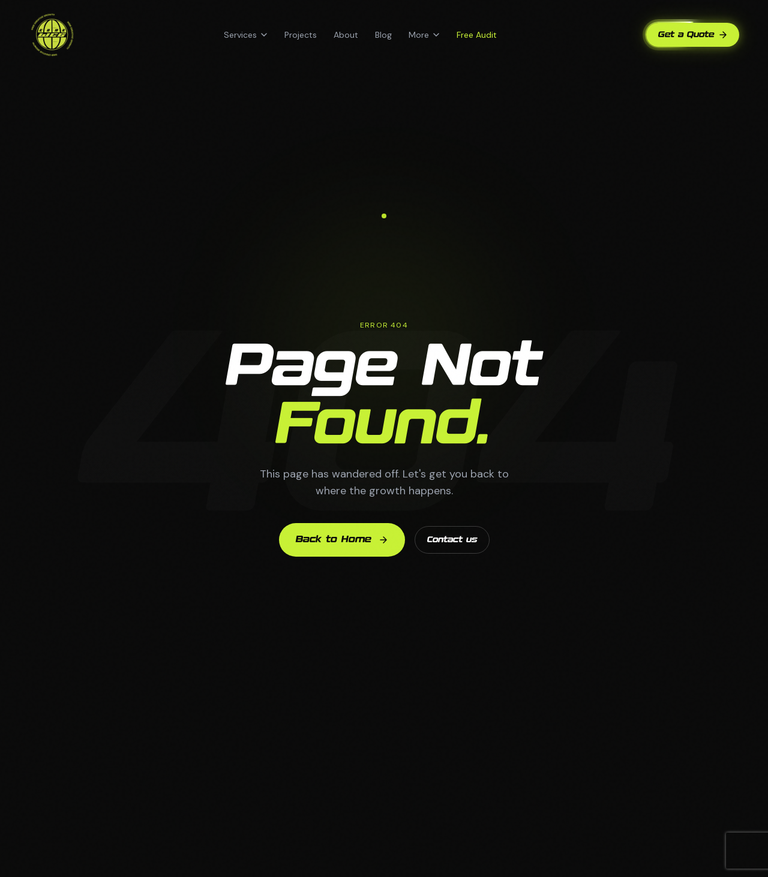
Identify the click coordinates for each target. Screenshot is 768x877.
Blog (383, 34)
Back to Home (342, 540)
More (424, 34)
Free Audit (477, 34)
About (346, 34)
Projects (300, 34)
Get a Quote (692, 35)
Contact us (452, 540)
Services (246, 34)
